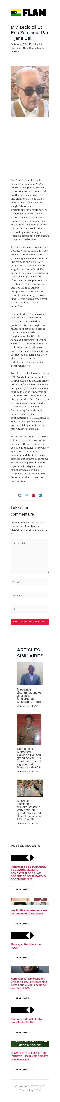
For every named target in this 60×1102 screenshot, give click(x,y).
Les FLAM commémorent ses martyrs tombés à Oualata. (29, 912)
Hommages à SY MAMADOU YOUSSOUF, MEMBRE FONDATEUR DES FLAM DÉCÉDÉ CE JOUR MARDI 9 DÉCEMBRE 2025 (28, 873)
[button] (22, 889)
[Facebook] (19, 495)
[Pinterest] (33, 495)
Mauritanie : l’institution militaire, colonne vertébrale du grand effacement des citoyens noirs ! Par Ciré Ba (29, 810)
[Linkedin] (40, 495)
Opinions (16, 44)
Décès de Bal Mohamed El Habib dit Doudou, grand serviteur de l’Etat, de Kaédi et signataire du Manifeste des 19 (29, 758)
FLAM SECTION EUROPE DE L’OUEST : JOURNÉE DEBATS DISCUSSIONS (29, 1056)
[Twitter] (26, 495)
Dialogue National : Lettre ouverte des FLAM (27, 1021)
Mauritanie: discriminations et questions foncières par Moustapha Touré (29, 695)
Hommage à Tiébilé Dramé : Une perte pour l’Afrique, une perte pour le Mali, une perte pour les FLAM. (29, 983)
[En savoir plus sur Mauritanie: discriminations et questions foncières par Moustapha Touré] (30, 673)
